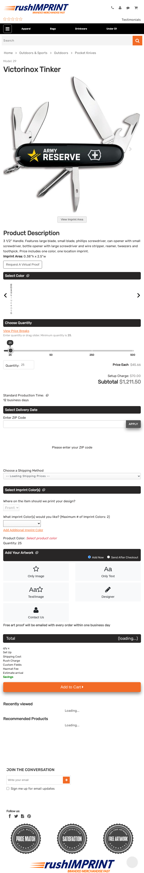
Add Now (96, 552)
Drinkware (81, 28)
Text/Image (36, 586)
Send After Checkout (122, 552)
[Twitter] (16, 811)
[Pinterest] (29, 811)
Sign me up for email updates (33, 783)
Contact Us (36, 607)
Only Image (36, 566)
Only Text (108, 566)
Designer (108, 586)
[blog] (22, 811)
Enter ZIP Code (14, 412)
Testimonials (131, 20)
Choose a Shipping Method (23, 465)
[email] (35, 774)
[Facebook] (10, 811)
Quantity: (12, 360)
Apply (133, 418)
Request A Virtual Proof (22, 264)
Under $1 (111, 28)
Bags (53, 28)
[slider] (10, 345)
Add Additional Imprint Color (23, 524)
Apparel (25, 28)
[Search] (67, 40)
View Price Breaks (16, 325)
